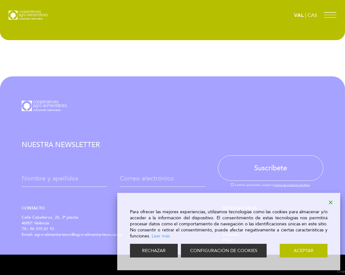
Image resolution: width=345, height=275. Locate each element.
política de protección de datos (292, 185)
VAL (299, 15)
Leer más (161, 236)
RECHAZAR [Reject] (154, 251)
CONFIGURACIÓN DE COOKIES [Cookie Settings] (223, 251)
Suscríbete (270, 168)
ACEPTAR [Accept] (303, 251)
